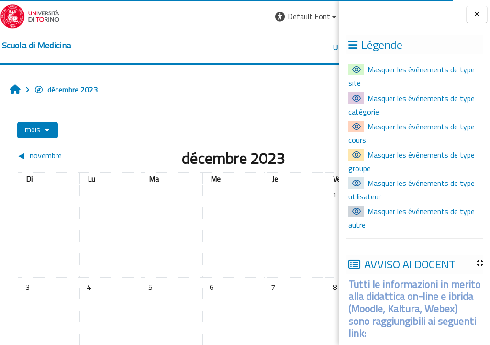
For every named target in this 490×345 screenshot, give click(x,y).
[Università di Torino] (30, 15)
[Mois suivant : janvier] (292, 155)
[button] (189, 16)
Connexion (315, 16)
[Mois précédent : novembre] (56, 155)
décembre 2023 (66, 89)
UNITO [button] (227, 47)
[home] (36, 45)
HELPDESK (281, 47)
